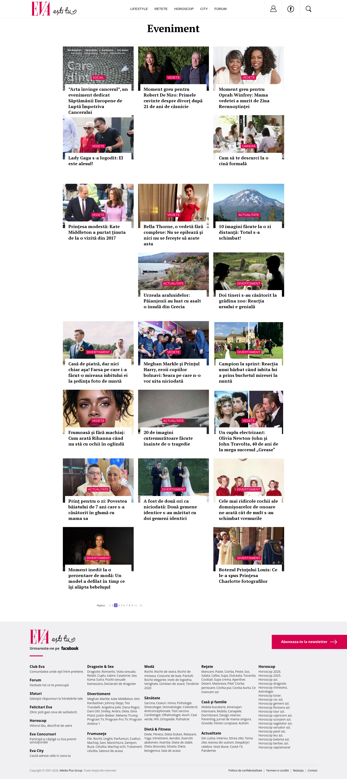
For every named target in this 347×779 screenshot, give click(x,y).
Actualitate (249, 215)
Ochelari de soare (172, 684)
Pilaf (230, 683)
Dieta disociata (155, 746)
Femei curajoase (225, 723)
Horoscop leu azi (270, 735)
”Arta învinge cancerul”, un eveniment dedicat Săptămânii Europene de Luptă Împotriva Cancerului (98, 100)
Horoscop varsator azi (274, 727)
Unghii (108, 738)
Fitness (158, 734)
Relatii (91, 675)
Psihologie (184, 703)
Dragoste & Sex (100, 666)
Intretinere (160, 738)
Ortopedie (167, 719)
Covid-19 (236, 746)
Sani (103, 742)
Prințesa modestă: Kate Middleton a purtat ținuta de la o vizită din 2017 (97, 232)
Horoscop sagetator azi (275, 723)
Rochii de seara (165, 671)
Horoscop (184, 9)
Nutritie (164, 742)
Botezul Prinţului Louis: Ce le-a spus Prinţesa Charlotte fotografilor (248, 575)
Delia (125, 711)
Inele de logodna (179, 680)
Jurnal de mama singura (234, 719)
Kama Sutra (95, 679)
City (204, 9)
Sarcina (149, 703)
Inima (172, 703)
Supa (224, 675)
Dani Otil (93, 711)
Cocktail (207, 679)
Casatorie (123, 675)
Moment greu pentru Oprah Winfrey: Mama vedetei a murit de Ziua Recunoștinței (244, 97)
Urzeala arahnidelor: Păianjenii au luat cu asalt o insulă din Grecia (172, 301)
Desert (206, 683)
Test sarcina (180, 711)
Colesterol (190, 707)
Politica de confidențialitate (245, 770)
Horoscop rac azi (270, 699)
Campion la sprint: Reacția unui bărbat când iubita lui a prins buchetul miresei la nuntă (248, 372)
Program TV (95, 719)
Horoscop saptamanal (274, 747)
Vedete (173, 77)
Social (98, 77)
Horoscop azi (267, 679)
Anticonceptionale (157, 711)
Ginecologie (152, 707)
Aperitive (238, 679)
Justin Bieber (105, 715)
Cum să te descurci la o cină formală (243, 161)
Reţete (207, 666)
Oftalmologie (171, 715)
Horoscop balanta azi (273, 739)
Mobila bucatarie (213, 707)
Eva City (37, 750)
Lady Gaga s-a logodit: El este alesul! (95, 161)
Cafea (215, 675)
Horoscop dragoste (272, 683)
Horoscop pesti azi (271, 731)
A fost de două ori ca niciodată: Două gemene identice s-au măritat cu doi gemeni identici (170, 509)
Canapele (234, 711)
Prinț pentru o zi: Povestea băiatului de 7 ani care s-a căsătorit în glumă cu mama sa (97, 509)
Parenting (208, 719)
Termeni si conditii (277, 770)
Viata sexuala (125, 671)
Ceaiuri (161, 703)
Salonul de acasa (111, 751)
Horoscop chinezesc (272, 687)
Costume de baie (169, 676)
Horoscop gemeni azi (273, 703)
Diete (148, 734)
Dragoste (93, 671)
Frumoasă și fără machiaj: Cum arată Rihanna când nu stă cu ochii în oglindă (96, 438)
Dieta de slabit (182, 742)
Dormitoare (209, 715)
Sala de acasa (170, 750)
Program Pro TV (116, 719)
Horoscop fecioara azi (274, 707)
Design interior (230, 715)
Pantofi (188, 676)
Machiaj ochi (116, 746)
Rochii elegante (155, 680)
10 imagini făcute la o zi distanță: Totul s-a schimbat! (245, 232)
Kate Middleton (122, 699)
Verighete (151, 684)
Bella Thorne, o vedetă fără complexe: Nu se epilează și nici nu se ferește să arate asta (173, 235)
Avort (185, 715)
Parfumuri (121, 738)
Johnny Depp (114, 703)
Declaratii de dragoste (120, 684)
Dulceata (235, 675)
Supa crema (222, 679)
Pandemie (208, 750)
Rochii (97, 738)
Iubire (111, 675)
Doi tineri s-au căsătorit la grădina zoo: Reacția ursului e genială (248, 301)
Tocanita (249, 675)
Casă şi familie (214, 702)
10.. (136, 605)
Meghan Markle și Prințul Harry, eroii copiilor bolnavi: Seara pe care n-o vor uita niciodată (172, 372)
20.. (141, 605)
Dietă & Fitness (157, 729)
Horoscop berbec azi (273, 743)
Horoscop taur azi (271, 711)
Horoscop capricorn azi (275, 715)
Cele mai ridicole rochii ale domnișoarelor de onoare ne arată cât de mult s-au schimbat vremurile (248, 509)
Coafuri (135, 738)
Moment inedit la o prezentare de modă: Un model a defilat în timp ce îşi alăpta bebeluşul (96, 578)
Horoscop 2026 (269, 671)
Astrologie (265, 691)
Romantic (108, 671)
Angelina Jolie (111, 707)
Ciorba (229, 671)
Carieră (249, 146)
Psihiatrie (182, 719)
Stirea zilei (236, 738)
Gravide (207, 723)
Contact (312, 770)
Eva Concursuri (43, 734)
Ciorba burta (242, 688)
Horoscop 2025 (269, 675)
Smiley (105, 711)
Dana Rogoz (131, 707)
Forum (220, 9)
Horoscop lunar (269, 695)
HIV (156, 719)
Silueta (172, 746)
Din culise (208, 738)
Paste (219, 671)
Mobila (222, 711)
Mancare (207, 671)
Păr (89, 738)
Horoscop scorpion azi (274, 719)
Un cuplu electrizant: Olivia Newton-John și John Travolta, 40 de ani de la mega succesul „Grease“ (248, 441)
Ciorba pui (223, 688)
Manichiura (115, 742)
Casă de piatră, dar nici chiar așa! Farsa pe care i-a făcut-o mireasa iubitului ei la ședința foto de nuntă (98, 372)
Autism (244, 723)
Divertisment (248, 283)
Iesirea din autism (221, 742)
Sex (134, 675)
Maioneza (219, 683)
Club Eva (37, 666)
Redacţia (298, 770)
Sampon (131, 742)
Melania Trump (127, 715)
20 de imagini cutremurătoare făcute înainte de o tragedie (168, 438)
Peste (239, 671)
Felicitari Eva (41, 707)
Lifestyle (139, 9)
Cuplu (101, 675)
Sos (246, 671)
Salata (205, 675)
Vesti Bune (221, 746)
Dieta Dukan (173, 734)
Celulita (101, 746)
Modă (149, 666)
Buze (90, 746)
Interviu (222, 738)
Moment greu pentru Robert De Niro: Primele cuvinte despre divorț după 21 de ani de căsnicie (173, 97)
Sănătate (152, 698)
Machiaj (92, 742)
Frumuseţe (96, 733)
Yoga (147, 738)
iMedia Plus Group (71, 770)
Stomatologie (171, 707)
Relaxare (190, 734)
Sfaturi (36, 693)
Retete (161, 9)
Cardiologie (152, 715)
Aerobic (174, 738)
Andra (116, 711)
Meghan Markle (98, 699)
